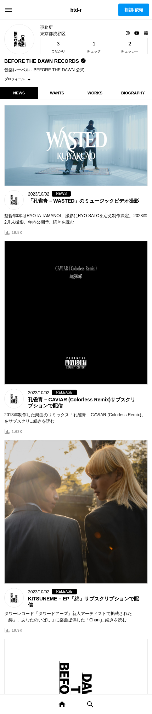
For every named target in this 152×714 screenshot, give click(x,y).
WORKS (95, 93)
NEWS (19, 93)
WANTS (57, 93)
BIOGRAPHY (133, 93)
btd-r (76, 10)
